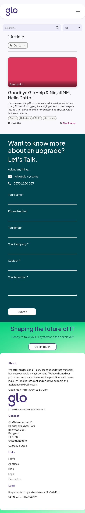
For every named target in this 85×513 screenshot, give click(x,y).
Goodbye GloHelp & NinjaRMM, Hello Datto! (39, 95)
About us (13, 463)
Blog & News (69, 123)
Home (12, 458)
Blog (11, 468)
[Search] (57, 27)
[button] (72, 27)
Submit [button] (22, 312)
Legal (11, 473)
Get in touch (42, 346)
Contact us (14, 479)
